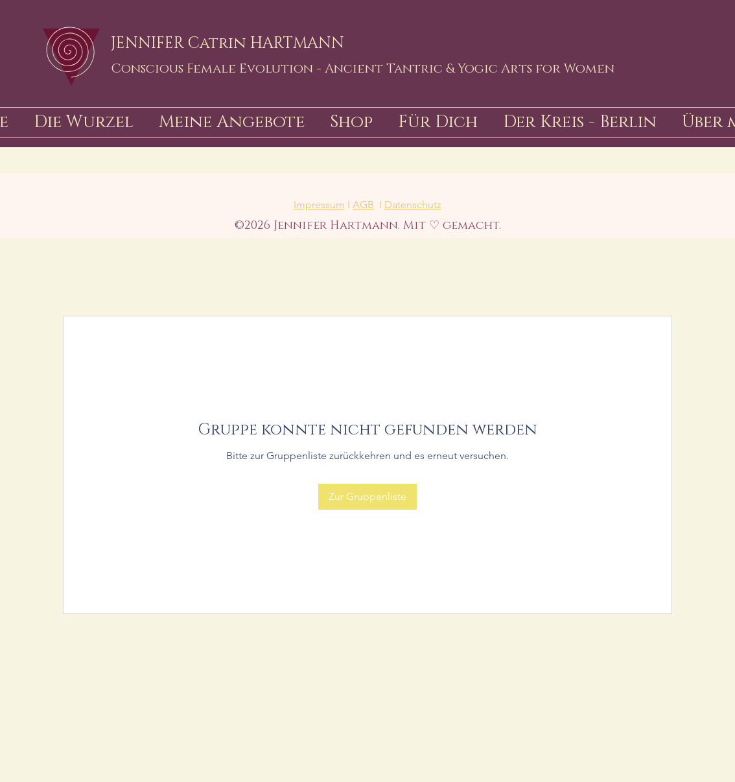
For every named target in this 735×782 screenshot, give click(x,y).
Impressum (319, 204)
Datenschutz (412, 204)
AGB (363, 204)
